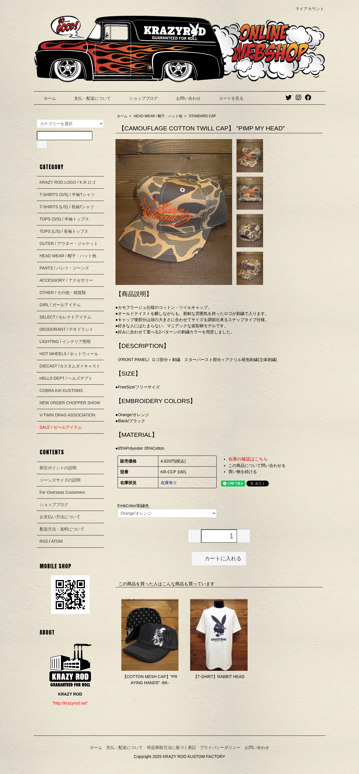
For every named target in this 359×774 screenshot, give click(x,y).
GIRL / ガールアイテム (60, 304)
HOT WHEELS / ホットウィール (69, 353)
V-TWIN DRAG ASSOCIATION (67, 415)
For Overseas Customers (62, 492)
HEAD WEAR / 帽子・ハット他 (158, 116)
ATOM (56, 541)
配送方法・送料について (62, 529)
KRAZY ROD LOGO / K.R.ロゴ (68, 182)
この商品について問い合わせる (257, 465)
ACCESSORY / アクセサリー (66, 280)
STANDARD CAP (202, 116)
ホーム (45, 98)
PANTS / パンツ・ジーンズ (64, 268)
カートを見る (227, 98)
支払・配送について (88, 98)
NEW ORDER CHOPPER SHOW (70, 402)
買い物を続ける (242, 471)
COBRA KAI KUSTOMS (61, 390)
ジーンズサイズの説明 (60, 480)
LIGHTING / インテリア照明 (65, 341)
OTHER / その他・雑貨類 (63, 292)
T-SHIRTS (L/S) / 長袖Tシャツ (67, 206)
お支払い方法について (60, 516)
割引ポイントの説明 (58, 467)
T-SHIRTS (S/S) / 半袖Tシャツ (67, 194)
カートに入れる (218, 558)
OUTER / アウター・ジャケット (69, 243)
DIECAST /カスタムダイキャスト (70, 366)
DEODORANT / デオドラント (67, 329)
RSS (44, 541)
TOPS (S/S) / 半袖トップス (64, 219)
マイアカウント (306, 8)
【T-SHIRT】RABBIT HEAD (218, 676)
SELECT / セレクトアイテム (66, 317)
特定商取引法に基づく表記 (171, 747)
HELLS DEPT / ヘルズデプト (66, 378)
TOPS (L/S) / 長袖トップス (64, 231)
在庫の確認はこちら (248, 458)
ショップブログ (139, 98)
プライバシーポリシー (220, 747)
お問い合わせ (184, 98)
